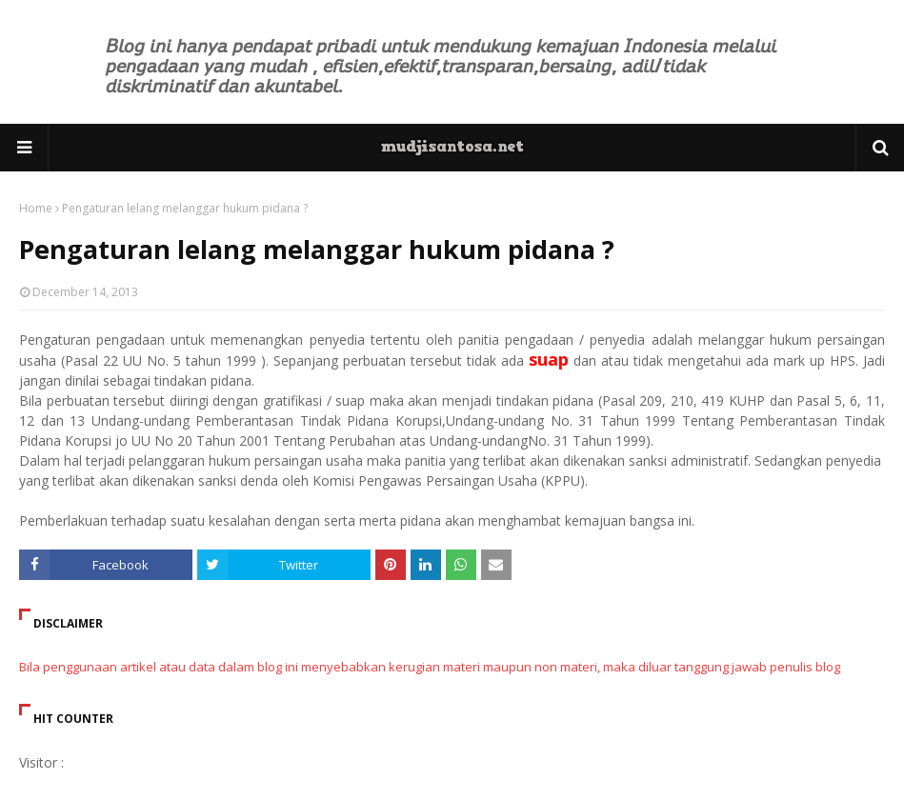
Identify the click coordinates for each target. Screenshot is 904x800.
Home (35, 208)
